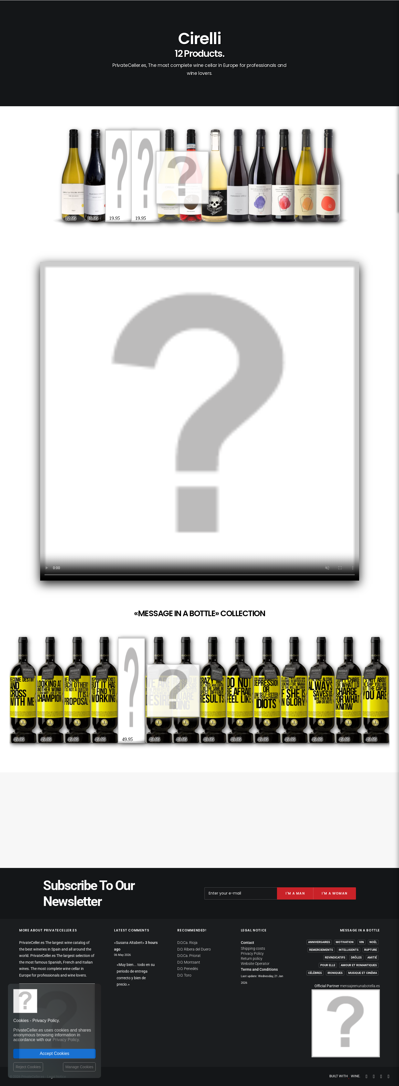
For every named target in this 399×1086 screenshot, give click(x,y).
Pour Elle (327, 965)
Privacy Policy (252, 953)
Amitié (372, 957)
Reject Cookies (28, 1067)
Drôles (356, 957)
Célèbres (315, 973)
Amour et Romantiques (359, 965)
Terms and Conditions (259, 969)
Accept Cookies (54, 1053)
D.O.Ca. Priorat (189, 955)
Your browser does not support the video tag (199, 421)
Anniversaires (319, 942)
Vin (361, 942)
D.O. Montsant (188, 962)
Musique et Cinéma (362, 973)
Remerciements (321, 950)
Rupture (370, 950)
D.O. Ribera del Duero (194, 949)
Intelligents (349, 950)
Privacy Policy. (66, 1039)
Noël (373, 942)
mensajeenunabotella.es (360, 986)
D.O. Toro (184, 975)
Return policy (251, 958)
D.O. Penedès (187, 968)
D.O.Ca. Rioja (187, 942)
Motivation (345, 942)
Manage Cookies (79, 1067)
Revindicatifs (335, 957)
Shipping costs (253, 948)
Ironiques (335, 973)
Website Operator (255, 963)
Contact (247, 942)
